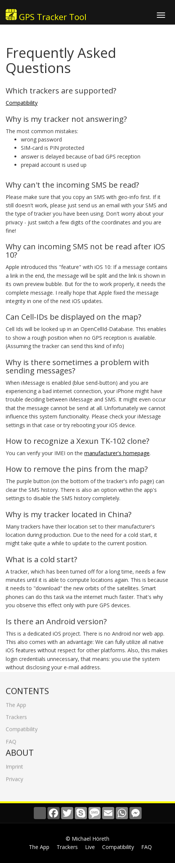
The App (16, 701)
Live (90, 847)
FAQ (11, 738)
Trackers (16, 714)
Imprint (14, 763)
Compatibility (22, 102)
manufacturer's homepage (117, 453)
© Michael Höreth (87, 838)
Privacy (14, 775)
